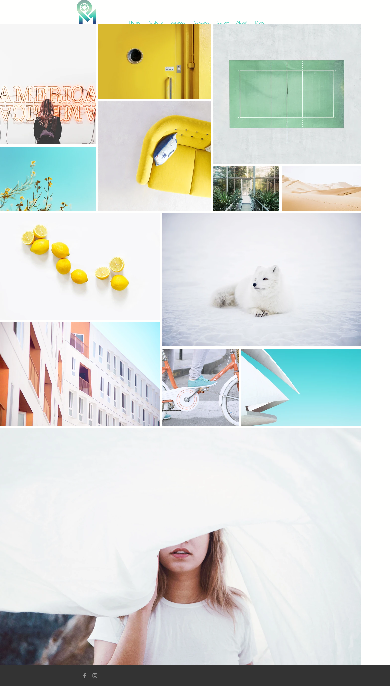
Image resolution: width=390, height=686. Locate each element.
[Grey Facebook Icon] (84, 675)
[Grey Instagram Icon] (95, 675)
